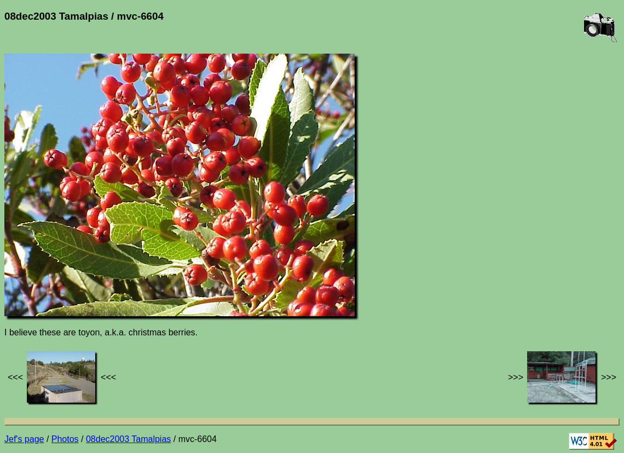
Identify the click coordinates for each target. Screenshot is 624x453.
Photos (65, 439)
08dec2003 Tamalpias (128, 439)
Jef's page (24, 439)
